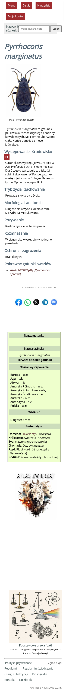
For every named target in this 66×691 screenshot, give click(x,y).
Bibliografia (39, 674)
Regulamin (11, 668)
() (30, 272)
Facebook (25, 680)
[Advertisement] (33, 556)
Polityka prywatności (18, 663)
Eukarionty (28, 434)
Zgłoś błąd (55, 663)
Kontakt (9, 680)
